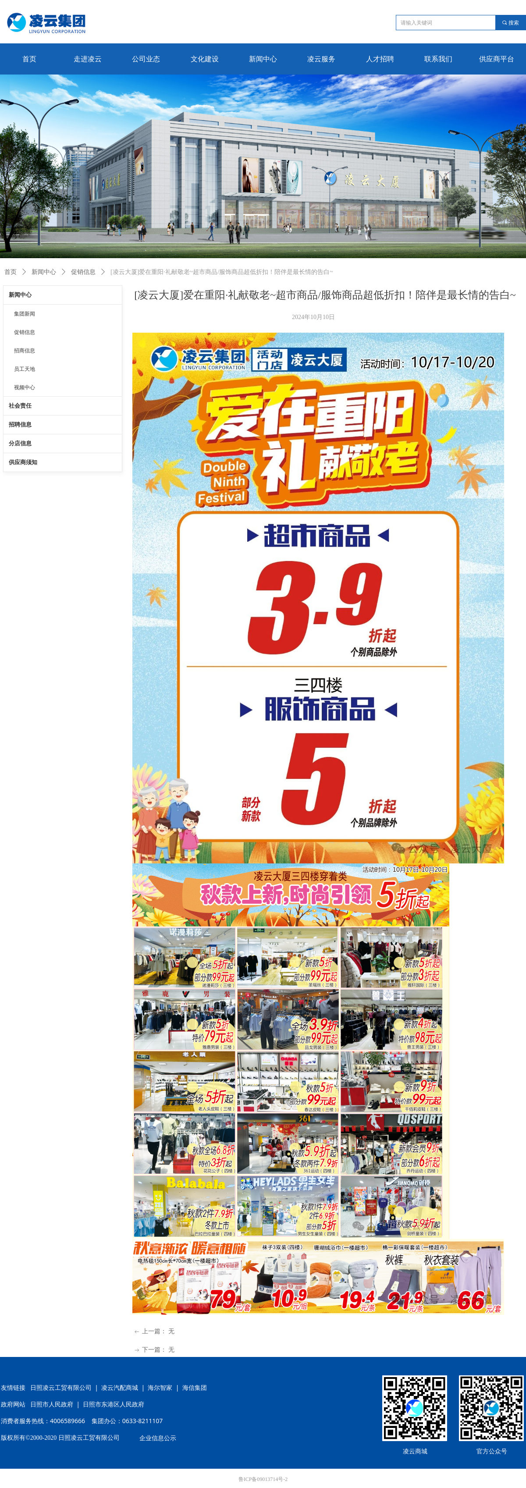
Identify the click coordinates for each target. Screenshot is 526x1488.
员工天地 (24, 369)
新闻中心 (44, 272)
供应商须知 (23, 462)
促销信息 (83, 272)
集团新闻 (24, 314)
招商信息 (24, 351)
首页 (10, 272)
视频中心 (24, 387)
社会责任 (20, 405)
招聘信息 (20, 424)
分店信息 (20, 443)
